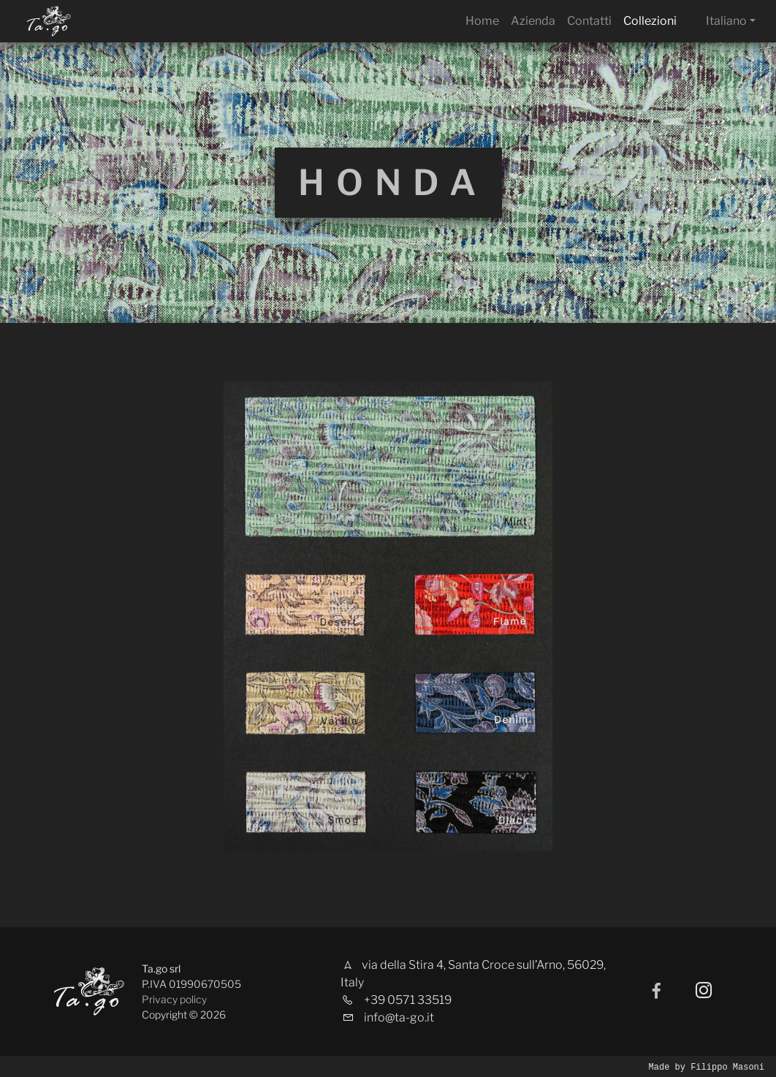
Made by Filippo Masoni (706, 1066)
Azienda (533, 21)
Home (482, 21)
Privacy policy (174, 999)
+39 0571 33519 (408, 1000)
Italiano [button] (726, 21)
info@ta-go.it (399, 1017)
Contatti (589, 21)
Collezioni (650, 21)
